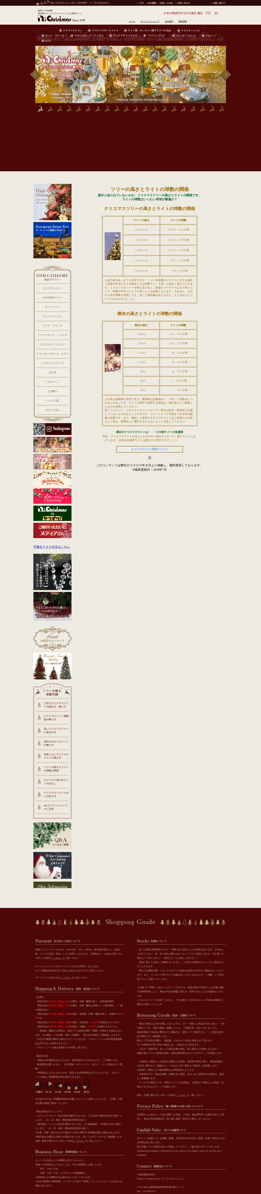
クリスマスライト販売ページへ (149, 449)
